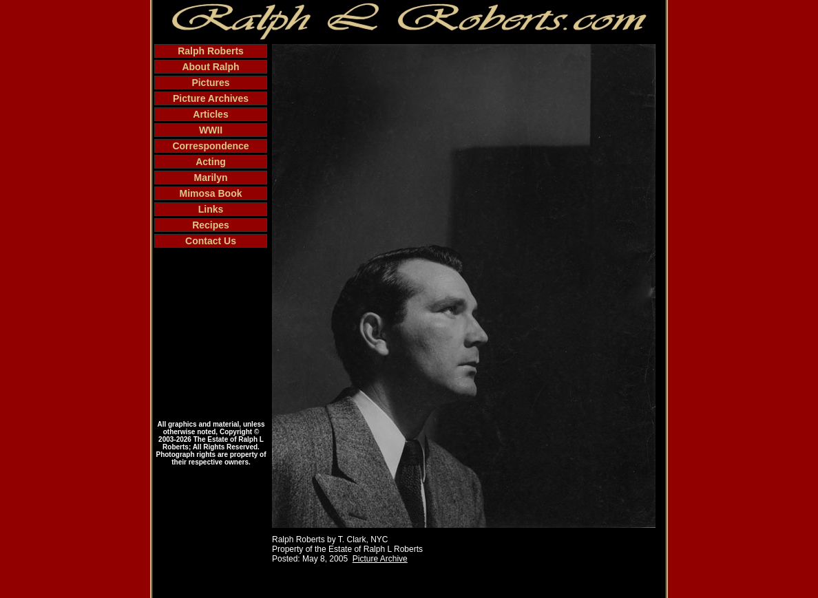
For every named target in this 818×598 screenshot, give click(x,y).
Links (211, 209)
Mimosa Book (210, 193)
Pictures (210, 82)
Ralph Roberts (211, 50)
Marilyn (210, 177)
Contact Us (210, 240)
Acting (211, 161)
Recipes (210, 225)
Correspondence (210, 145)
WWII (210, 130)
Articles (210, 114)
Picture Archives (211, 98)
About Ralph (210, 66)
